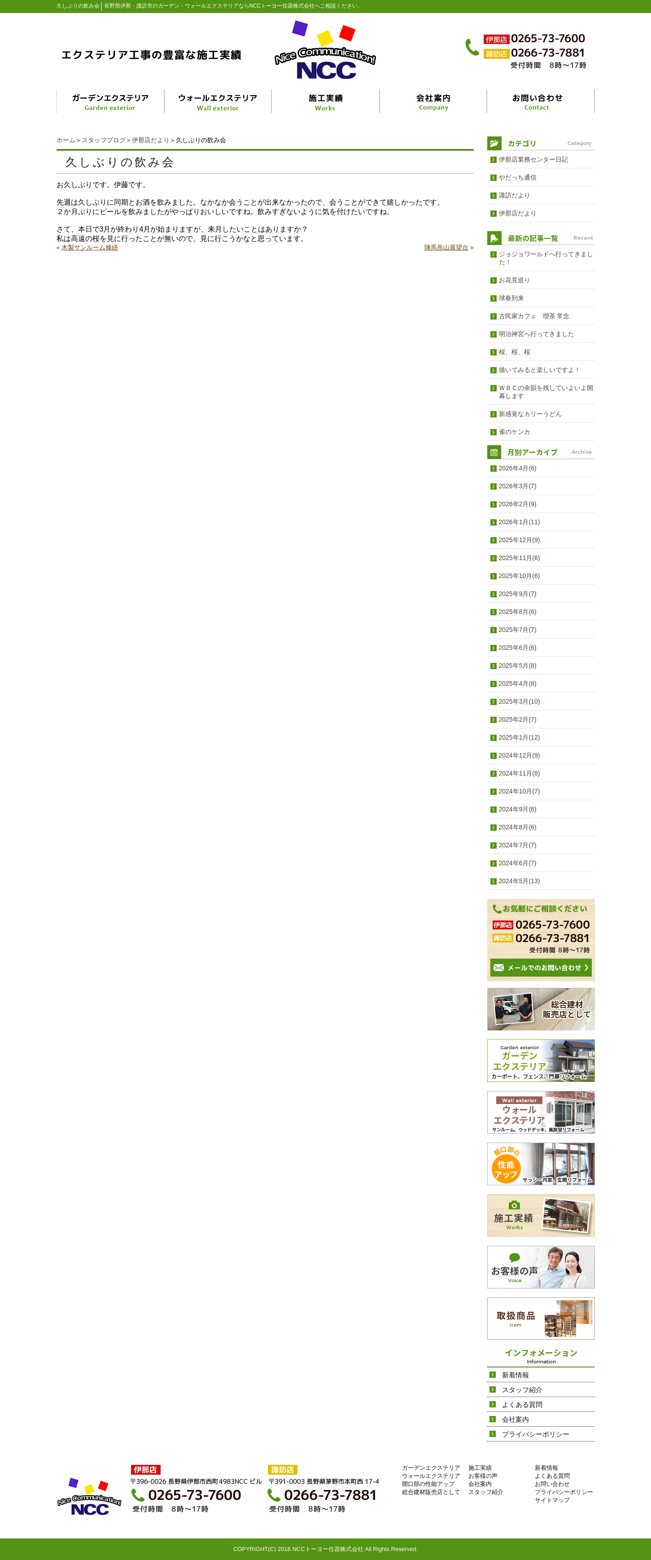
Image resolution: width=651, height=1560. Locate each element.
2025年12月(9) (519, 539)
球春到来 (511, 298)
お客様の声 (483, 1475)
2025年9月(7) (518, 593)
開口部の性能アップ (428, 1484)
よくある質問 (522, 1404)
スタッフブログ (104, 140)
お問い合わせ (552, 1484)
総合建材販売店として (431, 1492)
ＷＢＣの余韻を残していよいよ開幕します (546, 391)
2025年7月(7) (518, 629)
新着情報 (515, 1375)
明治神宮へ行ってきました (536, 333)
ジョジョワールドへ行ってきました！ (546, 258)
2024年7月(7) (518, 845)
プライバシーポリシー (535, 1434)
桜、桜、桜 (514, 351)
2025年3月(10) (519, 701)
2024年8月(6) (518, 827)
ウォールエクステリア (431, 1475)
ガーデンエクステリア (431, 1467)
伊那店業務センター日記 (533, 159)
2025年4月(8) (518, 683)
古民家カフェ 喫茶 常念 (534, 316)
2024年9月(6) (518, 809)
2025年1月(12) (519, 737)
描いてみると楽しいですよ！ (540, 369)
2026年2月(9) (518, 504)
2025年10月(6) (519, 575)
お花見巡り (514, 280)
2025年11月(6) (519, 557)
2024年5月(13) (519, 881)
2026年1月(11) (519, 522)
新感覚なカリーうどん (530, 413)
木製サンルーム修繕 (89, 247)
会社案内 (515, 1419)
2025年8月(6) (518, 611)
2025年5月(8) (518, 665)
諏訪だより (514, 195)
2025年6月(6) (518, 647)
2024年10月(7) (519, 791)
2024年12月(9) (519, 755)
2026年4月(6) (518, 468)
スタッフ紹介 (522, 1389)
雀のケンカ (514, 431)
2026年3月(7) (518, 486)
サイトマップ (552, 1500)
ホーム (66, 140)
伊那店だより (151, 140)
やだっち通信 (518, 177)
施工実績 (480, 1467)
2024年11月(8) (519, 773)
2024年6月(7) (518, 863)
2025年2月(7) (518, 719)
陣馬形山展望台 (446, 247)
